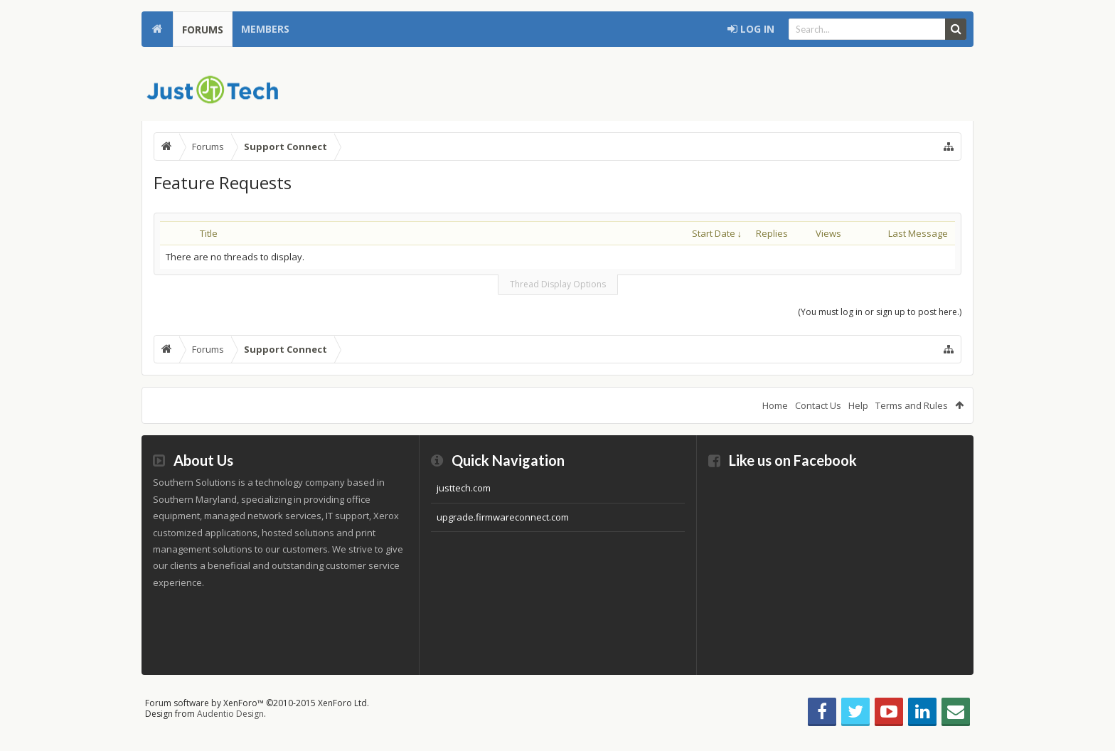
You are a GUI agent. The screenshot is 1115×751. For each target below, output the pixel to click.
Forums (202, 29)
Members (265, 29)
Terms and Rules (911, 405)
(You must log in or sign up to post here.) (879, 312)
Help (858, 405)
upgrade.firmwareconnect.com (503, 517)
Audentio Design (230, 714)
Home (157, 29)
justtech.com (464, 487)
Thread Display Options (558, 284)
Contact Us (818, 405)
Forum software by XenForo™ (257, 703)
